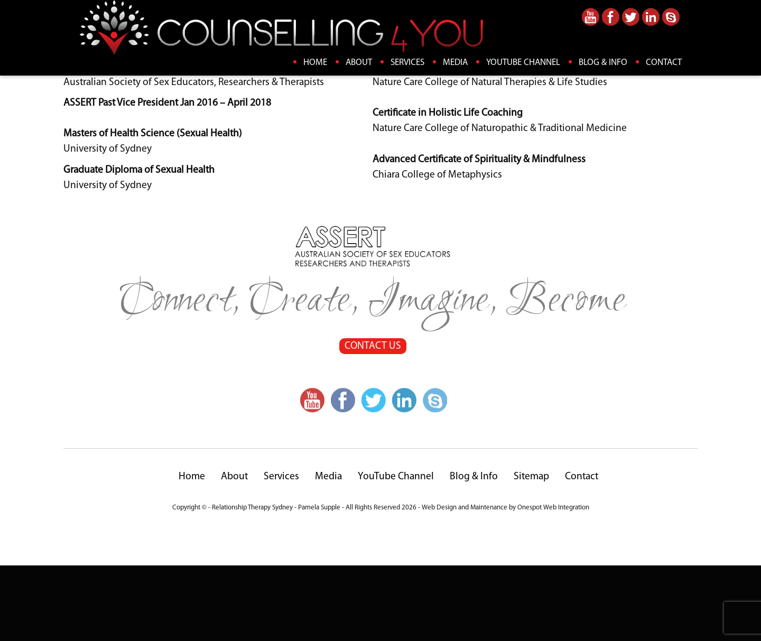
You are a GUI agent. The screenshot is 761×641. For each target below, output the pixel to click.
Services (407, 62)
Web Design (439, 583)
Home (315, 62)
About (359, 62)
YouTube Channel (523, 62)
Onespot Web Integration (553, 583)
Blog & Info (603, 62)
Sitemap (531, 552)
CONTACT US (372, 421)
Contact (664, 62)
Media (455, 62)
